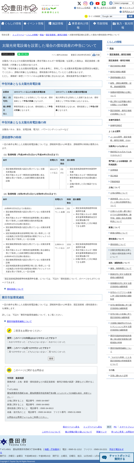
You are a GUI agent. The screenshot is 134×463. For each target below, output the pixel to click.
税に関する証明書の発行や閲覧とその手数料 (121, 103)
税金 (42, 35)
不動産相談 (115, 182)
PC (115, 427)
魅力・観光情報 (124, 25)
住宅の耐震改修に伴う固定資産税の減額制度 (121, 306)
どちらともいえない (37, 342)
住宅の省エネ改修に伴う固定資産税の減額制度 (121, 316)
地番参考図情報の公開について (121, 94)
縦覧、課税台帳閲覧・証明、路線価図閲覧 (121, 85)
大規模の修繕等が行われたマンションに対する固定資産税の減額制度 (121, 326)
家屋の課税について (119, 233)
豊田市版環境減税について (19, 321)
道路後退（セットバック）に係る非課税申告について (121, 202)
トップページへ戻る (92, 427)
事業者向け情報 (80, 25)
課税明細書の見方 (118, 78)
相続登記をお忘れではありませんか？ (121, 153)
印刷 (98, 55)
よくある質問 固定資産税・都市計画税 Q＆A (121, 138)
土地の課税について (119, 193)
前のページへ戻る (71, 427)
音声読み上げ (128, 12)
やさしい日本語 (83, 8)
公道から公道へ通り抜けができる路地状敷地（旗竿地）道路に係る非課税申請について (121, 216)
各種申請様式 (116, 125)
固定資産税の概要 (118, 66)
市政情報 (102, 23)
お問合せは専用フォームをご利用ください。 (28, 417)
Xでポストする (8, 54)
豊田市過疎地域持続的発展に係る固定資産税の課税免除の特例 (121, 339)
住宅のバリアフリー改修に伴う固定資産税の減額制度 (121, 295)
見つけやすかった (17, 352)
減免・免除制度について (121, 268)
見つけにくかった (57, 352)
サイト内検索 (94, 16)
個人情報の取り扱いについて (78, 432)
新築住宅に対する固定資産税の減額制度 (121, 276)
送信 (51, 358)
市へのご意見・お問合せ (122, 432)
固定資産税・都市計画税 (56, 35)
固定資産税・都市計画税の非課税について (121, 112)
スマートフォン (126, 427)
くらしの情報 (13, 23)
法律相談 (114, 170)
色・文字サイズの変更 (106, 8)
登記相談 (114, 176)
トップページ (18, 35)
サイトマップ (128, 8)
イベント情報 (35, 23)
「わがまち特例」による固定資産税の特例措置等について (121, 360)
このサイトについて (51, 432)
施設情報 (57, 23)
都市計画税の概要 (118, 72)
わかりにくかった (57, 342)
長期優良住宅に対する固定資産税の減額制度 (121, 285)
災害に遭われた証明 (119, 376)
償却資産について (15, 289)
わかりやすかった (17, 342)
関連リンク (101, 432)
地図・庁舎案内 (52, 449)
